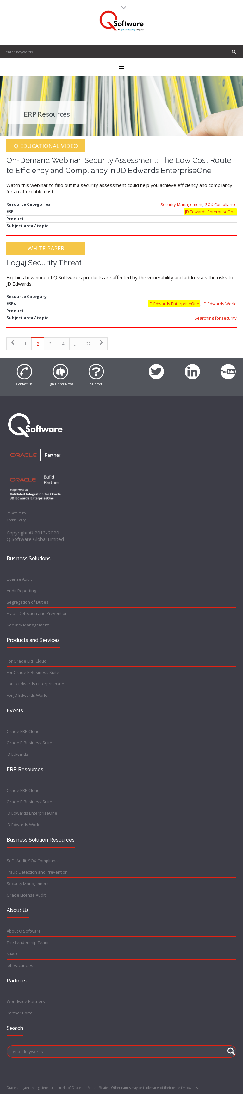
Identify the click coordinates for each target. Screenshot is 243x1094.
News (12, 954)
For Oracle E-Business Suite (33, 672)
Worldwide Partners (26, 1001)
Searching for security (216, 318)
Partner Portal (20, 1013)
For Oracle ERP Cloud (27, 661)
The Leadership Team (27, 942)
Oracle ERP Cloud (23, 731)
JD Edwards (17, 754)
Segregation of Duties (27, 602)
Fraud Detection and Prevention (37, 613)
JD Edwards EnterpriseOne (210, 212)
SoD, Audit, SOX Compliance (33, 861)
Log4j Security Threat (44, 262)
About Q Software (24, 931)
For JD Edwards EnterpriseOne (35, 684)
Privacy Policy (16, 513)
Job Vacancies (20, 965)
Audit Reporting (21, 590)
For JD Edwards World (27, 695)
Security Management (181, 204)
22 (88, 343)
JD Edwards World (220, 304)
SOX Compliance (221, 204)
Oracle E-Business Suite (29, 743)
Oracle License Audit (26, 895)
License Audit (19, 579)
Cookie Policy (16, 520)
